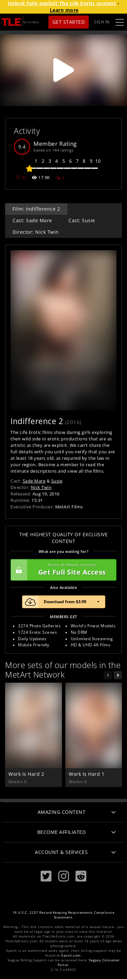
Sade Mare (34, 481)
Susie (57, 481)
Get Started (68, 22)
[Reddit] (81, 876)
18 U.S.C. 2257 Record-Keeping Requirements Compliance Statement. (64, 915)
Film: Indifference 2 (36, 209)
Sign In (102, 22)
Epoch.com (71, 955)
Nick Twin (41, 487)
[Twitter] (46, 876)
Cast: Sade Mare (32, 220)
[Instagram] (63, 876)
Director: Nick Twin (36, 232)
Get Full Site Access (62, 569)
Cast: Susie (81, 220)
